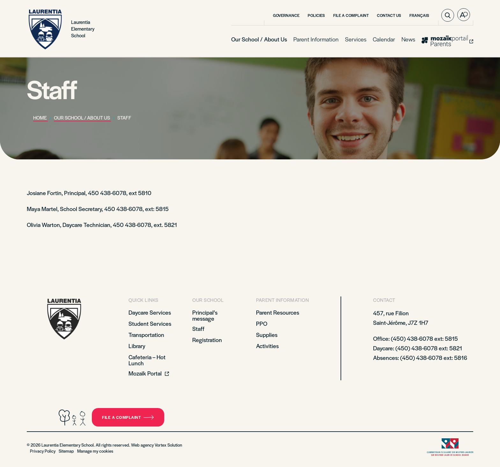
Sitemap (66, 451)
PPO (261, 323)
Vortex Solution (168, 445)
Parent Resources (277, 312)
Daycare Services (150, 312)
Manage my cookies (95, 451)
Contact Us (389, 15)
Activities (267, 346)
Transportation (146, 335)
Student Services (150, 323)
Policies (316, 15)
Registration (207, 340)
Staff (198, 328)
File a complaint (128, 417)
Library (137, 346)
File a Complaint (351, 15)
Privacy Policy (42, 451)
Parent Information (316, 39)
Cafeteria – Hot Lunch (147, 360)
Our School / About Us (259, 39)
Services (355, 39)
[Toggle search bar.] (447, 15)
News (408, 39)
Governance (286, 15)
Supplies (266, 335)
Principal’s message (204, 315)
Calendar (384, 39)
